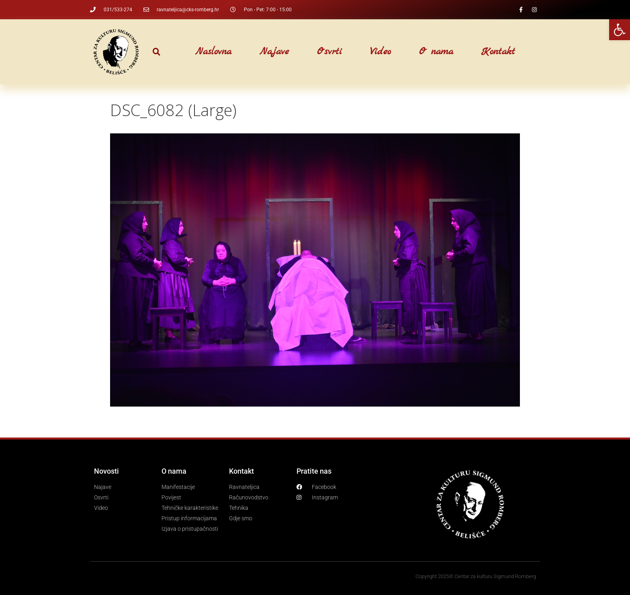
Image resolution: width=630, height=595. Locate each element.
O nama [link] (436, 51)
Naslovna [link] (213, 51)
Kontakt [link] (498, 51)
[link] (619, 29)
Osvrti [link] (329, 51)
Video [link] (380, 51)
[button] (156, 52)
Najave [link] (274, 51)
